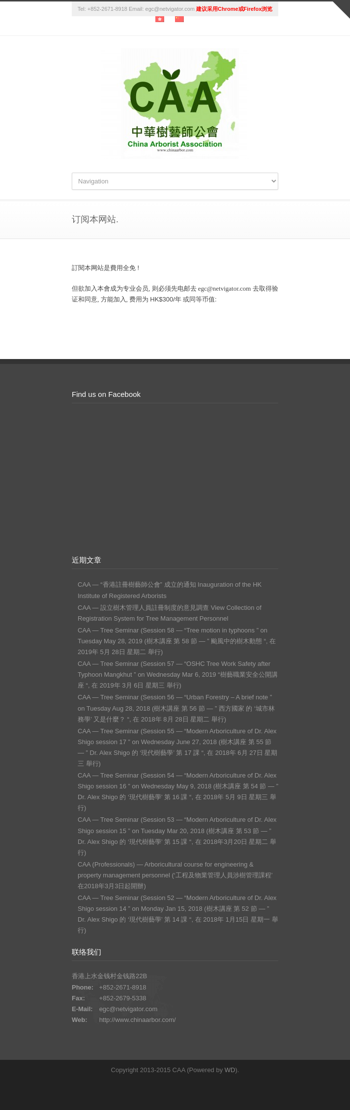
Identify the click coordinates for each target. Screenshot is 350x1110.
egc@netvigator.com (128, 1009)
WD (230, 1070)
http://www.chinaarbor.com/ (137, 1019)
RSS (192, 1090)
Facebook (172, 1090)
